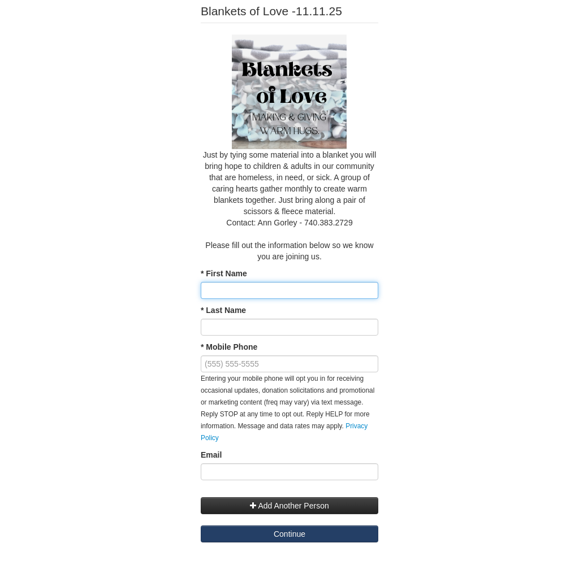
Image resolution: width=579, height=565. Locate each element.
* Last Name (223, 310)
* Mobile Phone (229, 346)
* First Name (224, 273)
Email (211, 454)
